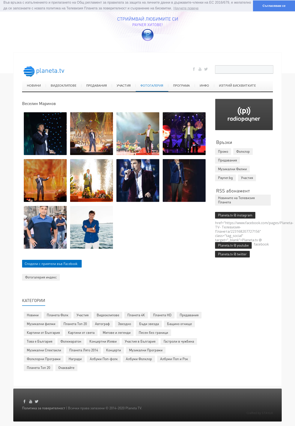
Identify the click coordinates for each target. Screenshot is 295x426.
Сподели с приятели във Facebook (51, 263)
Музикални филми (41, 323)
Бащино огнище (179, 323)
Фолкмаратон (70, 341)
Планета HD (162, 314)
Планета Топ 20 (75, 323)
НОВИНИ (34, 85)
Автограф (102, 323)
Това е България (39, 341)
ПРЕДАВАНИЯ (96, 85)
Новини (33, 314)
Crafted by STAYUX (260, 413)
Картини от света (81, 332)
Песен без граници (153, 332)
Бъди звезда (149, 323)
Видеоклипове (108, 314)
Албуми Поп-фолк (104, 358)
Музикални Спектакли (44, 350)
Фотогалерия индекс (41, 277)
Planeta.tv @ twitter (232, 253)
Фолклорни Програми (43, 358)
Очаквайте (66, 367)
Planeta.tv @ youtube (233, 245)
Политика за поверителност (43, 407)
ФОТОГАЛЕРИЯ (151, 85)
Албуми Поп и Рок (174, 358)
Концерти (113, 350)
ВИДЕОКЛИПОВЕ (63, 85)
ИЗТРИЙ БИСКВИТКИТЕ (237, 85)
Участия (83, 314)
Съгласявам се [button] (273, 5)
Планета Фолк (57, 314)
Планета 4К (136, 314)
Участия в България (140, 341)
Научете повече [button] (186, 8)
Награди (75, 358)
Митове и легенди (117, 332)
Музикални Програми (146, 350)
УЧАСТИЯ (124, 85)
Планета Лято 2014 (83, 350)
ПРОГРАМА (181, 85)
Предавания (189, 314)
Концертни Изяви (103, 341)
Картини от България (43, 332)
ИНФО (204, 85)
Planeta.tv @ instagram (235, 215)
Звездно (124, 323)
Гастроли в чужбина (179, 341)
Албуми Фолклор (139, 358)
